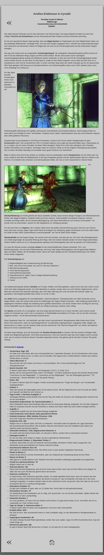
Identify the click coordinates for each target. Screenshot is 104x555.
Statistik (20, 347)
